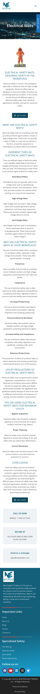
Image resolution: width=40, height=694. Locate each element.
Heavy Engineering (9, 658)
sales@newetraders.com (20, 558)
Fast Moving (7, 647)
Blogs (4, 625)
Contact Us (6, 632)
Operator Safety (8, 650)
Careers (5, 629)
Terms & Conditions (20, 686)
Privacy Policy (20, 691)
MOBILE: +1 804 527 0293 (20, 518)
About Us (5, 621)
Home (4, 617)
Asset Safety (6, 654)
